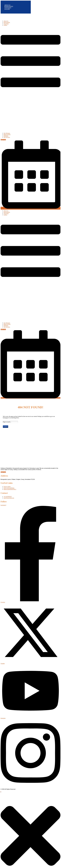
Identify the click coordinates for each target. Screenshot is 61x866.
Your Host (7, 7)
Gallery (7, 9)
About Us (7, 5)
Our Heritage (7, 133)
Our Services (7, 137)
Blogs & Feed (7, 134)
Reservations (8, 6)
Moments (6, 135)
